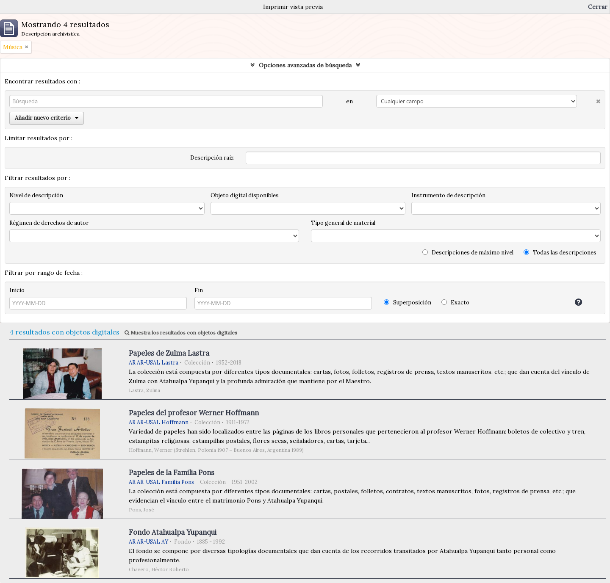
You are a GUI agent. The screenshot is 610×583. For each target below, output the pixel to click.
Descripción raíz (212, 157)
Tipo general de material (343, 223)
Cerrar (597, 7)
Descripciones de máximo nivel (467, 252)
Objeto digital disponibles (245, 195)
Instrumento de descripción (448, 195)
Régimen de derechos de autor (49, 223)
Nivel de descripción (36, 195)
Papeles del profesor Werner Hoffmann (194, 413)
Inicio (17, 290)
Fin (198, 290)
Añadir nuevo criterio (46, 118)
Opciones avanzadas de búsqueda (305, 65)
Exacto (455, 302)
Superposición (407, 302)
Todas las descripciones (560, 252)
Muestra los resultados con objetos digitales (181, 332)
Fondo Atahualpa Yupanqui (172, 532)
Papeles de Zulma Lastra (169, 353)
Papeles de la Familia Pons (171, 472)
